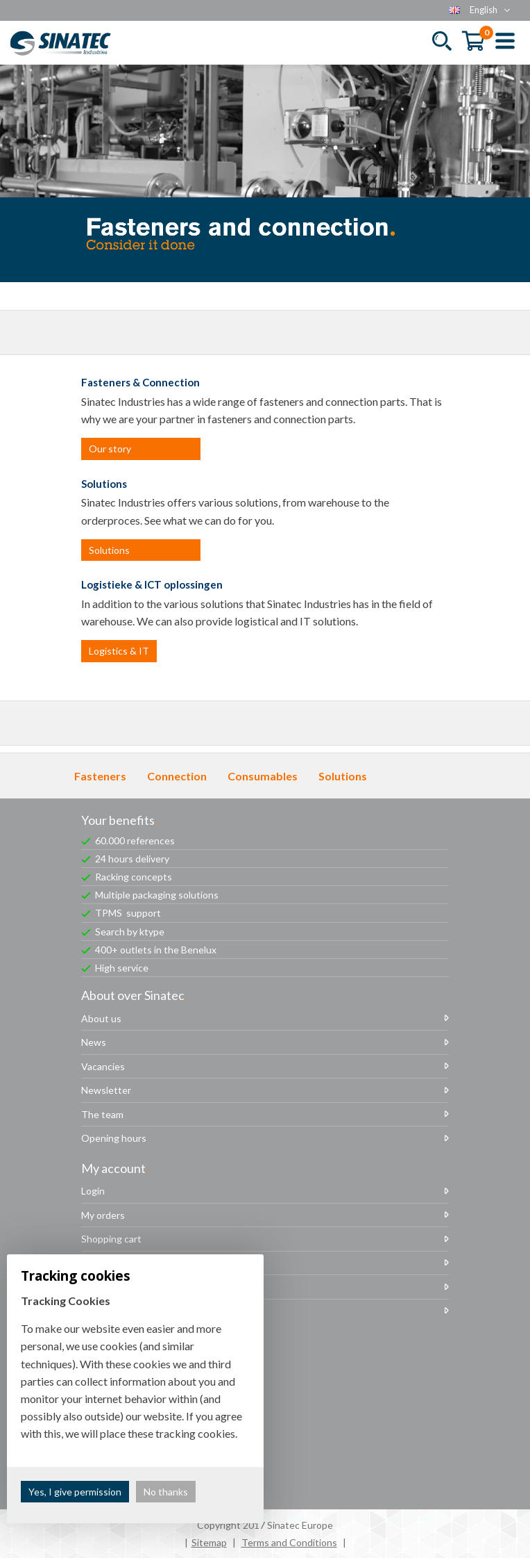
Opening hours (113, 1138)
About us (101, 1018)
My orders (103, 1215)
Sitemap (209, 1542)
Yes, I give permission (74, 1492)
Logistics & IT (119, 651)
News (93, 1042)
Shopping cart (111, 1239)
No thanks (166, 1492)
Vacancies (103, 1066)
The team (102, 1114)
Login (93, 1191)
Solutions (109, 550)
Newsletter (106, 1090)
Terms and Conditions (289, 1542)
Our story (110, 448)
